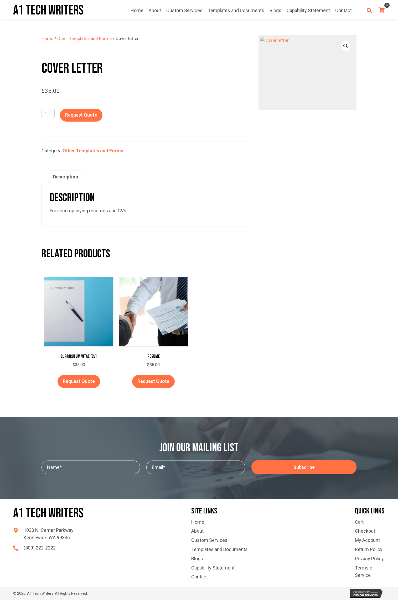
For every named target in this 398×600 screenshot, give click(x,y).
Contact (199, 576)
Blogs (197, 558)
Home (47, 38)
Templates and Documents (219, 549)
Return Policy (369, 549)
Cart (359, 522)
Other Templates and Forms (84, 38)
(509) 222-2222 (40, 548)
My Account (367, 540)
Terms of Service (364, 571)
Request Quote (81, 115)
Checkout (365, 531)
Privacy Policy (369, 558)
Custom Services (209, 540)
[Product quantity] (48, 113)
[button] (345, 46)
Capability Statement (213, 568)
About (197, 531)
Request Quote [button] (79, 381)
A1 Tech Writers (48, 10)
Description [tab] (65, 176)
